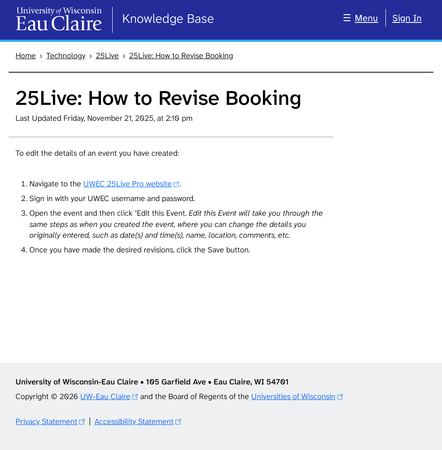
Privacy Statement (46, 421)
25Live (107, 55)
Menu (366, 18)
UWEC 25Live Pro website (127, 184)
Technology (65, 55)
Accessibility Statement (134, 421)
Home (26, 55)
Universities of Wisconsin (293, 396)
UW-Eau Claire (105, 396)
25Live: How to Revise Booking (181, 55)
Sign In (407, 18)
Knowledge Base (168, 18)
